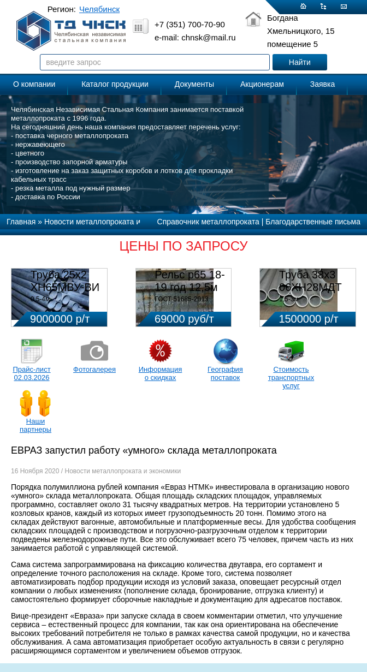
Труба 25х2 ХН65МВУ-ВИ (65, 281)
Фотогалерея (94, 369)
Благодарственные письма (312, 221)
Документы (194, 84)
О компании (34, 84)
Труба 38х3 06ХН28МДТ (310, 281)
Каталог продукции (115, 84)
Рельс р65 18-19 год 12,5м (189, 281)
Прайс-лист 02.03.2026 (31, 373)
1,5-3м (289, 299)
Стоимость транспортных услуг (291, 377)
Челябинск (99, 9)
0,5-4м (40, 299)
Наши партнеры (35, 425)
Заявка (322, 84)
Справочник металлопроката (208, 221)
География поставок (225, 373)
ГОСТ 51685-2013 (181, 299)
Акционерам (262, 84)
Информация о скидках (160, 373)
